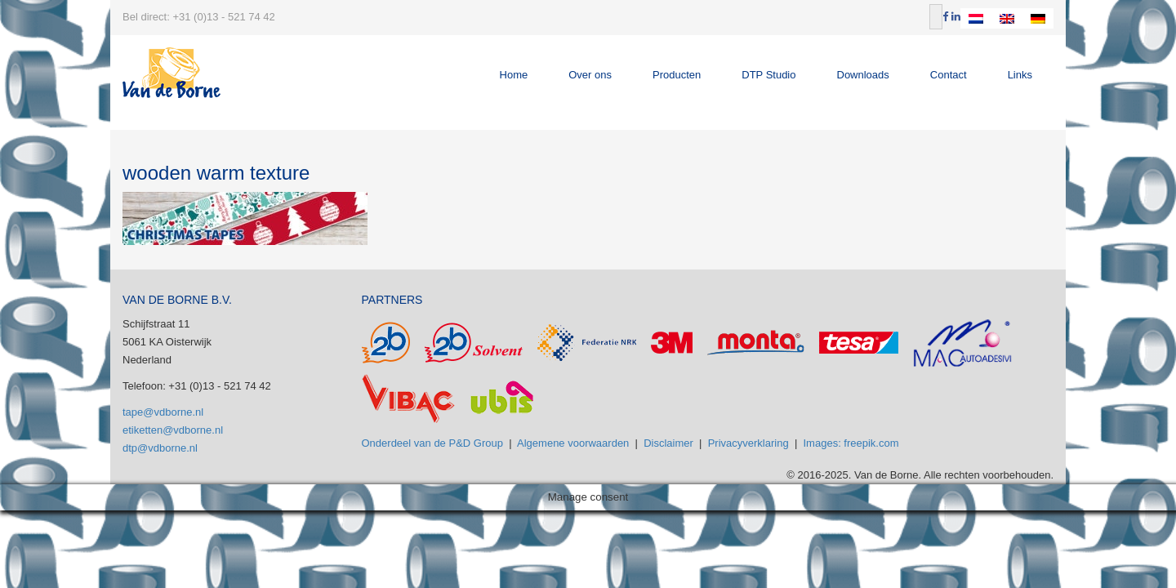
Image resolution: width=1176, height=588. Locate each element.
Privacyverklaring (748, 443)
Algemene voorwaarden (573, 443)
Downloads (863, 75)
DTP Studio (768, 75)
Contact (948, 75)
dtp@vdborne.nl (160, 448)
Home (514, 75)
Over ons (590, 75)
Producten (677, 75)
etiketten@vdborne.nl (172, 430)
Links (1020, 75)
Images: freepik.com (851, 443)
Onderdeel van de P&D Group (432, 443)
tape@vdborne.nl (162, 412)
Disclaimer (668, 443)
